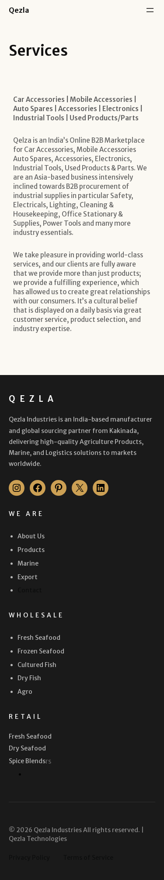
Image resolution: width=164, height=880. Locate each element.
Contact (29, 590)
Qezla (19, 10)
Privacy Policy (29, 858)
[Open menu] (150, 10)
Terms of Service (88, 858)
